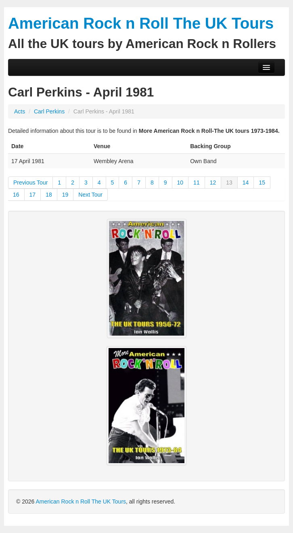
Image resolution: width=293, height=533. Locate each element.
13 (229, 182)
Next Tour (90, 194)
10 (180, 182)
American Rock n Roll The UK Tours (81, 501)
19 (65, 194)
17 (32, 194)
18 (49, 194)
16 (16, 194)
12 (213, 182)
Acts (19, 111)
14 (246, 182)
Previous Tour (30, 182)
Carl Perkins (50, 111)
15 (262, 182)
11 (196, 182)
